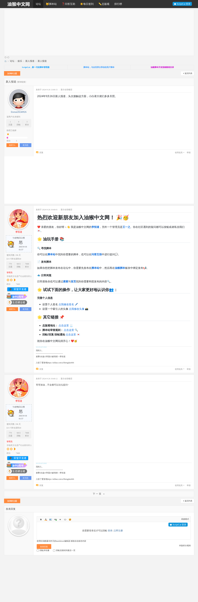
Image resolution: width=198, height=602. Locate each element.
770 (10, 264)
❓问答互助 (68, 4)
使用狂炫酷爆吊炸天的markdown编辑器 (53, 541)
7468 (27, 264)
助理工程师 (11, 130)
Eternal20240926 (18, 112)
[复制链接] (21, 82)
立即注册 (118, 530)
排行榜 (118, 4)
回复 (41, 152)
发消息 (25, 145)
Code (65, 519)
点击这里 (64, 325)
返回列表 (188, 73)
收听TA (12, 145)
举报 (189, 152)
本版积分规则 (185, 545)
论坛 (38, 4)
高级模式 (185, 519)
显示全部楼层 (66, 90)
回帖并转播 (43, 550)
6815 (19, 264)
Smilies (70, 519)
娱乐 (20, 61)
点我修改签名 (66, 304)
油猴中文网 (5, 61)
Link (55, 519)
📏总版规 (103, 4)
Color (45, 519)
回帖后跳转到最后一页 (64, 550)
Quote (60, 519)
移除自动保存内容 (78, 541)
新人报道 (29, 61)
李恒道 (18, 232)
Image (50, 519)
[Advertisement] (101, 32)
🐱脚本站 (51, 4)
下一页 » (99, 494)
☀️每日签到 (87, 4)
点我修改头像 (76, 309)
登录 (110, 530)
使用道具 (179, 152)
